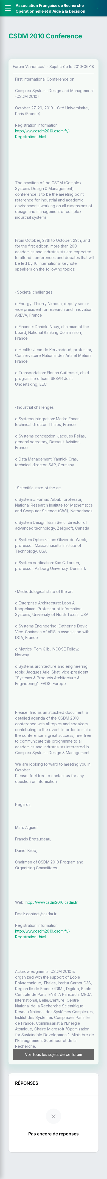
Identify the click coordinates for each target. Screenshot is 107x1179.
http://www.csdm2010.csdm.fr (52, 902)
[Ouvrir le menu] (7, 8)
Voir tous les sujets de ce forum (53, 1054)
